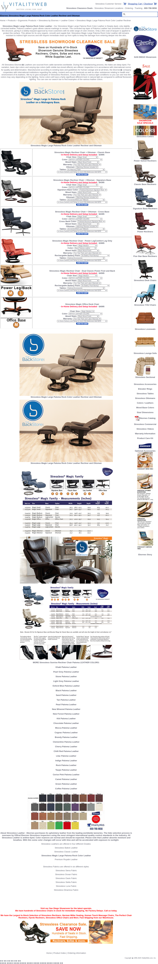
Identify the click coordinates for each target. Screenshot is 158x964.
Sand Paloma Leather (66, 695)
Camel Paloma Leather (66, 779)
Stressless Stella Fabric (66, 882)
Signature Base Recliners (145, 208)
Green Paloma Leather (66, 784)
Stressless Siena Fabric (66, 870)
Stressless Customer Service (108, 4)
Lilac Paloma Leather (66, 756)
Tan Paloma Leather (66, 700)
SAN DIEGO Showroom (145, 57)
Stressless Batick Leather (66, 848)
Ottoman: (70, 167)
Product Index (59, 953)
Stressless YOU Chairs (145, 304)
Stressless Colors (145, 136)
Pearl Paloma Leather (66, 704)
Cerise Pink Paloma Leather (66, 774)
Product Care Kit (145, 438)
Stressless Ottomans (145, 398)
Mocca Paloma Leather (66, 728)
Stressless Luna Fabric (66, 886)
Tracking (138, 8)
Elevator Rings (145, 389)
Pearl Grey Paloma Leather (66, 672)
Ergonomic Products (27, 20)
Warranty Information (145, 433)
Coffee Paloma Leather (66, 788)
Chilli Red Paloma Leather (66, 751)
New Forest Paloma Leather (66, 714)
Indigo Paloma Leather (66, 760)
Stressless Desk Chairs (145, 279)
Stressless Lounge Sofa (145, 352)
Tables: (62, 169)
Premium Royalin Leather (66, 859)
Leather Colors (67, 20)
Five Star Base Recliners (145, 255)
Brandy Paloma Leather (66, 737)
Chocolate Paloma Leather (66, 723)
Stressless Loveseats (145, 328)
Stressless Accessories (145, 384)
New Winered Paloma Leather (66, 709)
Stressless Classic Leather (66, 851)
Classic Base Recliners (145, 183)
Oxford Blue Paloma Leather (66, 686)
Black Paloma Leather (66, 690)
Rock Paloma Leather (66, 765)
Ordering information (77, 953)
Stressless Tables (145, 393)
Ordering (129, 8)
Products (12, 20)
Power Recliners (145, 231)
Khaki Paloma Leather (66, 667)
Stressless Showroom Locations (108, 8)
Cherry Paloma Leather (66, 746)
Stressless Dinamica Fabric (66, 890)
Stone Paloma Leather (66, 676)
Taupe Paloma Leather (66, 770)
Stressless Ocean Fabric (66, 874)
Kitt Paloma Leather (66, 718)
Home (2, 20)
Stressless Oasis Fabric (66, 878)
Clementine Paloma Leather (66, 742)
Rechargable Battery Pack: (68, 255)
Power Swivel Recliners (145, 161)
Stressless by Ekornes (49, 20)
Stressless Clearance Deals (79, 8)
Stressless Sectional (145, 376)
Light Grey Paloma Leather (66, 681)
